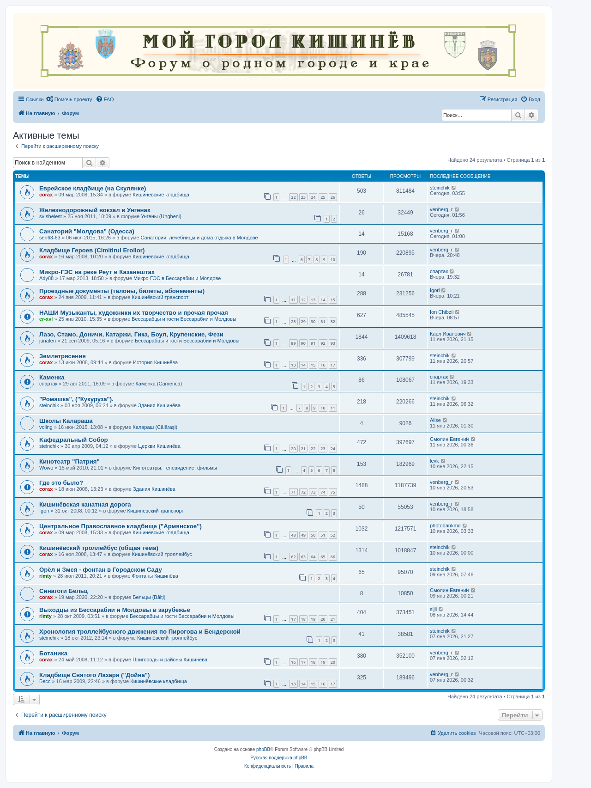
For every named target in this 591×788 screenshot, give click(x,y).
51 (322, 535)
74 (322, 492)
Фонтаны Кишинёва (155, 576)
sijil (433, 609)
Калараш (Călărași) (155, 427)
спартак (439, 271)
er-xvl (46, 319)
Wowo (46, 467)
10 (333, 260)
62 (293, 557)
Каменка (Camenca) (158, 383)
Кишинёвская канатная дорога (85, 504)
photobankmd (445, 525)
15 (333, 300)
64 (313, 557)
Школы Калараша (66, 420)
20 (293, 449)
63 (303, 557)
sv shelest (50, 216)
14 (322, 300)
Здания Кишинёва (159, 405)
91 (313, 343)
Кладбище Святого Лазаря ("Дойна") (94, 675)
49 (303, 535)
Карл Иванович (447, 333)
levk (434, 461)
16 (322, 365)
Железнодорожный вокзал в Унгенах (95, 210)
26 (333, 197)
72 (303, 492)
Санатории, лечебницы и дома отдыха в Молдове (199, 237)
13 (313, 300)
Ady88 (46, 278)
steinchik (440, 187)
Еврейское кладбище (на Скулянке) (92, 188)
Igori (435, 290)
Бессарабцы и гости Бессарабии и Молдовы (184, 319)
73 (313, 492)
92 (322, 343)
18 (303, 619)
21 (303, 449)
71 (293, 492)
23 (303, 197)
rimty (45, 576)
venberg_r (441, 209)
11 (293, 300)
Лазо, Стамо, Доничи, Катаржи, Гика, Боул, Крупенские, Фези (131, 334)
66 (333, 557)
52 (333, 535)
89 (293, 343)
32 (333, 321)
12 (303, 300)
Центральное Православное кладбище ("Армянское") (120, 526)
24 (313, 197)
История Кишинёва (155, 362)
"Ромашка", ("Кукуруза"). (76, 399)
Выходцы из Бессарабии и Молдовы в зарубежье (114, 609)
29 (303, 321)
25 (322, 197)
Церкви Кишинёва (159, 446)
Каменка (52, 377)
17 (333, 365)
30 (313, 321)
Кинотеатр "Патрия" (69, 461)
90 (303, 343)
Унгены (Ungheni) (161, 216)
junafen (47, 340)
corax (46, 194)
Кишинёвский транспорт (160, 297)
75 (333, 492)
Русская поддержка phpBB (278, 757)
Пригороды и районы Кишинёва (170, 659)
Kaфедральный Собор (73, 439)
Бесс (44, 681)
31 (322, 321)
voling (46, 427)
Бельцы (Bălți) (149, 597)
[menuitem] (69, 99)
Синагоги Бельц (63, 590)
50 (313, 535)
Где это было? (61, 482)
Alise (435, 420)
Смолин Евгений (449, 439)
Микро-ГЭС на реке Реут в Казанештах (97, 272)
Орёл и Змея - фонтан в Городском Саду (100, 569)
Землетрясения (62, 356)
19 (313, 619)
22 (293, 197)
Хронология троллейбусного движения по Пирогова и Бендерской (140, 631)
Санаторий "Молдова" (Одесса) (86, 231)
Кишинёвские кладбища (161, 194)
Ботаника (53, 653)
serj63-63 (49, 237)
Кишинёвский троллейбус (162, 554)
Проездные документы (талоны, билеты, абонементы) (122, 290)
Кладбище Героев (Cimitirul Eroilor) (92, 250)
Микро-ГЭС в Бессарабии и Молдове (177, 278)
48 (293, 535)
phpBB (263, 749)
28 (293, 321)
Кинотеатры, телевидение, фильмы (175, 467)
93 (333, 343)
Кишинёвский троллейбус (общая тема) (98, 547)
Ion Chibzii (441, 312)
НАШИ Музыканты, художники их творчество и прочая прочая (133, 312)
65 (322, 557)
